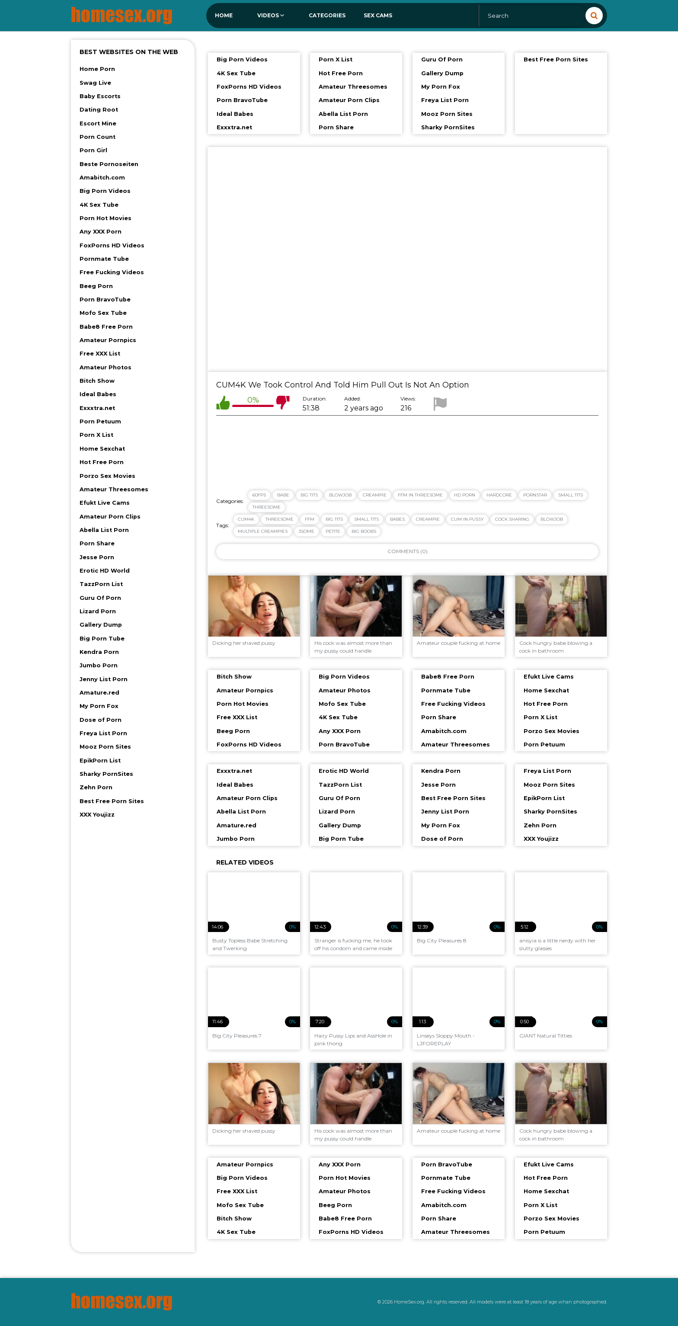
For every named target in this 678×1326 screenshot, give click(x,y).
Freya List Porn (103, 733)
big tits (334, 519)
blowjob (551, 519)
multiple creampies (263, 531)
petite (333, 531)
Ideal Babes (98, 394)
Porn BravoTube (105, 299)
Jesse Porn (97, 557)
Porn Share (97, 543)
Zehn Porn (96, 787)
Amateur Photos (105, 367)
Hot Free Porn (102, 462)
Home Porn (97, 69)
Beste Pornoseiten (109, 164)
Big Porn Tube (102, 638)
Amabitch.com (102, 177)
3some (306, 531)
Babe (283, 495)
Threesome (267, 507)
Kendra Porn (99, 652)
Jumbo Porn (99, 665)
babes (397, 519)
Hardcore (499, 495)
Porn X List (96, 435)
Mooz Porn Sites (105, 746)
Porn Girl (93, 150)
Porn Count (97, 137)
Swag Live (95, 83)
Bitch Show (97, 381)
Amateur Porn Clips (110, 516)
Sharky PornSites (106, 774)
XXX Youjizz (97, 814)
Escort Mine (98, 123)
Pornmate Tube (104, 259)
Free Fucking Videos (112, 272)
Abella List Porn (104, 530)
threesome (279, 519)
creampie (428, 519)
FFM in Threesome (420, 495)
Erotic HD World (105, 570)
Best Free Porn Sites (112, 801)
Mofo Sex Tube (103, 313)
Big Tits (309, 495)
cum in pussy (467, 519)
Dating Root (99, 109)
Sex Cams (378, 15)
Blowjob (340, 495)
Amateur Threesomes (114, 489)
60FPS (259, 495)
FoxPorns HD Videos (112, 245)
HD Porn (464, 495)
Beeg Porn (96, 286)
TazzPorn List (101, 584)
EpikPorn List (100, 760)
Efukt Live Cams (105, 503)
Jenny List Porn (104, 679)
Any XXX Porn (101, 231)
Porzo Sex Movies (107, 476)
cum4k (246, 519)
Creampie (375, 495)
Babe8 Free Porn (106, 326)
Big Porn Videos (105, 191)
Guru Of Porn (100, 598)
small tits (366, 519)
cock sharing (512, 519)
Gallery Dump (101, 624)
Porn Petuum (100, 421)
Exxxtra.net (97, 408)
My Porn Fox (99, 706)
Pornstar (535, 495)
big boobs (364, 531)
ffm (309, 519)
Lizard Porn (98, 611)
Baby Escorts (100, 96)
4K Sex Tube (99, 205)
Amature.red (99, 692)
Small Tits (570, 495)
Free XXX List (100, 353)
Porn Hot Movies (105, 218)
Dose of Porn (101, 720)
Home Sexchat (102, 448)
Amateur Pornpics (108, 340)
